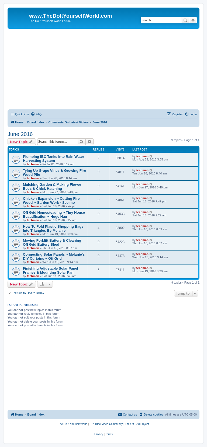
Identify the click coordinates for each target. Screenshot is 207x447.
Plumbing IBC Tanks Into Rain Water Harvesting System (53, 159)
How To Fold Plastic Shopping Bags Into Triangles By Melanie (53, 228)
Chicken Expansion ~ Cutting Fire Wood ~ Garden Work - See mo (51, 200)
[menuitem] (36, 114)
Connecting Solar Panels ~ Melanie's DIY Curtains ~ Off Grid (54, 256)
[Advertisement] (103, 69)
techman (33, 164)
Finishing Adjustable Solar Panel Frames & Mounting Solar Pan (50, 270)
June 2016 (20, 134)
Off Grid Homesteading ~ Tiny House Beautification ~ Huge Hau (54, 214)
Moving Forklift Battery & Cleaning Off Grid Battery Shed (52, 242)
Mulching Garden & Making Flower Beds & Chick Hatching (52, 187)
